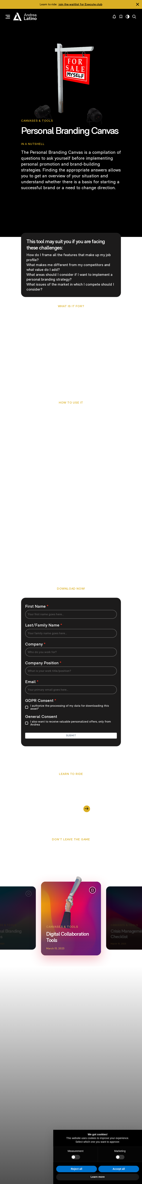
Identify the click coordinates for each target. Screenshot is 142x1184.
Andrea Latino (25, 17)
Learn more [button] (98, 1176)
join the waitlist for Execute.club (80, 4)
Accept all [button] (119, 1168)
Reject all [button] (76, 1168)
